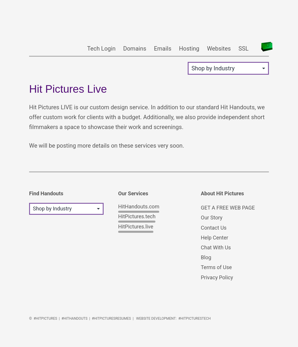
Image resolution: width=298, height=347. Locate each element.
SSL (243, 48)
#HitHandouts (74, 318)
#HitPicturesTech (194, 318)
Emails (162, 48)
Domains (134, 48)
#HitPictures (45, 318)
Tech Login (101, 48)
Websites (219, 48)
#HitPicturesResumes (111, 318)
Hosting (189, 48)
